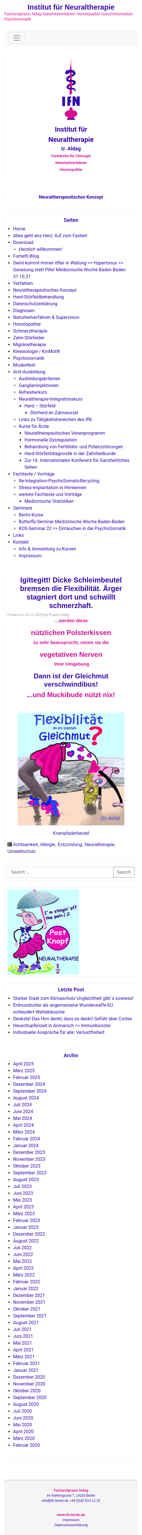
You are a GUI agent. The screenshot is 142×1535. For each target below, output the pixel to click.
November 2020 (29, 1384)
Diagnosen (24, 310)
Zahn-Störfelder (28, 337)
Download (23, 242)
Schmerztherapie (30, 331)
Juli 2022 (22, 1247)
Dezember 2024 (29, 1084)
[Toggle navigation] (17, 38)
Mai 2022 (22, 1261)
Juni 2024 (23, 1111)
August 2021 (26, 1322)
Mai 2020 (22, 1424)
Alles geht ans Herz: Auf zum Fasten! (50, 235)
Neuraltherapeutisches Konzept (71, 197)
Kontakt (21, 542)
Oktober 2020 (26, 1390)
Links (18, 535)
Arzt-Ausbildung (29, 372)
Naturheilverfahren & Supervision (46, 317)
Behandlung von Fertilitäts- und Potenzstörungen (73, 446)
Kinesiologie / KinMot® (36, 351)
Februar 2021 (26, 1363)
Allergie (47, 844)
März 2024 (24, 1132)
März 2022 (24, 1275)
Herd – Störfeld (39, 406)
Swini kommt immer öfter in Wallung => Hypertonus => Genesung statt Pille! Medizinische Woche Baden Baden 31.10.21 (69, 269)
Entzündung (70, 844)
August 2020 (26, 1404)
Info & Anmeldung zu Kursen (47, 549)
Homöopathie (27, 324)
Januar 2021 (25, 1370)
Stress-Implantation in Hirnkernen (53, 487)
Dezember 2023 (29, 1152)
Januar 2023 (25, 1227)
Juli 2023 (22, 1186)
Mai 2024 (22, 1118)
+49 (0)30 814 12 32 (84, 1501)
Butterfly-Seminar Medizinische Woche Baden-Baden (72, 521)
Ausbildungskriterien (39, 378)
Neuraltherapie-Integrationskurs (51, 399)
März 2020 (24, 1438)
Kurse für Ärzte (34, 426)
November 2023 (29, 1159)
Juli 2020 (22, 1411)
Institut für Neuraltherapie (71, 7)
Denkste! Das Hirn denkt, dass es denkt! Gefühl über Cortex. (73, 1018)
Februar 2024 (26, 1138)
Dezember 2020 (29, 1377)
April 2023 (23, 1207)
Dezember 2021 (29, 1295)
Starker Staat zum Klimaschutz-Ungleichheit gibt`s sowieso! (73, 998)
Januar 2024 (25, 1145)
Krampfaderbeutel (71, 833)
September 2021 (30, 1316)
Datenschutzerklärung (35, 303)
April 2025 (23, 1064)
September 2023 (30, 1173)
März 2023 (24, 1213)
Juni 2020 (23, 1418)
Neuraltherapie (99, 844)
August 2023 (26, 1179)
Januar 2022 (25, 1288)
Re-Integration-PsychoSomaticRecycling (59, 480)
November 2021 (29, 1302)
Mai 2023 (22, 1200)
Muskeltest (24, 365)
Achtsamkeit (25, 844)
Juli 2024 (22, 1104)
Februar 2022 (26, 1281)
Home (19, 229)
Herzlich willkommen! (40, 249)
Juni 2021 (23, 1336)
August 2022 (26, 1241)
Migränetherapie (29, 344)
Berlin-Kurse (31, 515)
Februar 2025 (26, 1077)
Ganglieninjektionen (39, 385)
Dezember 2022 (29, 1234)
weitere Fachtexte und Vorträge (50, 494)
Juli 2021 (22, 1329)
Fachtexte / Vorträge (34, 474)
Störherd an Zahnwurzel (54, 412)
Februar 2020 (26, 1445)
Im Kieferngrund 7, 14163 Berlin (71, 1496)
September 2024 (30, 1091)
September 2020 (30, 1397)
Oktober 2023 (26, 1166)
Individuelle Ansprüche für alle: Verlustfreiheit (58, 1032)
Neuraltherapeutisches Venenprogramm (64, 433)
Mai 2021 (22, 1343)
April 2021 (23, 1350)
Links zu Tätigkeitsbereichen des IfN (55, 419)
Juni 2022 (23, 1254)
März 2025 (24, 1070)
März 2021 (24, 1356)
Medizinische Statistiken (49, 501)
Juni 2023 (23, 1193)
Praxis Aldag (59, 615)
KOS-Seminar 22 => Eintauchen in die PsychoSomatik (72, 528)
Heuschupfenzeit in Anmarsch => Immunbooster (62, 1025)
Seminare (22, 508)
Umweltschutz (21, 851)
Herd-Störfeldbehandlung (38, 297)
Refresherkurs (33, 392)
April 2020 (23, 1431)
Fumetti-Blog (26, 256)
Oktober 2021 (26, 1309)
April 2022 (23, 1268)
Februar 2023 (26, 1220)
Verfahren (23, 283)
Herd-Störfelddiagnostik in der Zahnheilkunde (70, 453)
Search (124, 872)
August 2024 (26, 1098)
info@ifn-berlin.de (55, 1501)
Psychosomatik (28, 358)
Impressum (30, 555)
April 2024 (23, 1125)
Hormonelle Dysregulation (50, 440)
